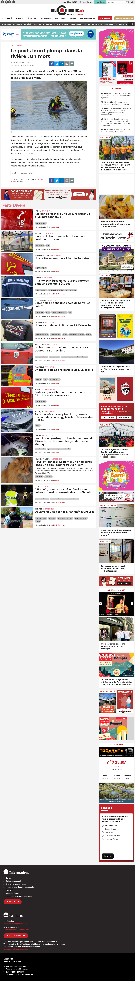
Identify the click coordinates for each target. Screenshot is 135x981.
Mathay (38, 211)
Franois (38, 487)
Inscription (108, 418)
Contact (9, 878)
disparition (48, 476)
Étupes (38, 278)
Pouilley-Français (42, 459)
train (47, 245)
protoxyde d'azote (63, 449)
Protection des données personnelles (20, 887)
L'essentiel (116, 88)
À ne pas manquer (116, 590)
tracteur (84, 357)
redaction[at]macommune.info (15, 924)
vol (70, 312)
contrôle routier (40, 449)
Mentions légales (12, 893)
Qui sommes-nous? (13, 881)
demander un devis (15, 936)
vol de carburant (71, 290)
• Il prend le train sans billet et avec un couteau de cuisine (115, 131)
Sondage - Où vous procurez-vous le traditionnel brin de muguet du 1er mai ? (115, 819)
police (37, 425)
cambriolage (39, 312)
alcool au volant (55, 499)
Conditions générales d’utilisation (19, 896)
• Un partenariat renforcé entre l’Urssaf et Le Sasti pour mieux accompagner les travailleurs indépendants (115, 111)
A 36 (37, 290)
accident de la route (42, 335)
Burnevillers (40, 345)
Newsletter (12, 902)
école (48, 312)
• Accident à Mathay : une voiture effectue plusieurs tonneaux (115, 103)
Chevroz (38, 509)
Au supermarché (111, 826)
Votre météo (116, 745)
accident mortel (26, 173)
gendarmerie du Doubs (56, 290)
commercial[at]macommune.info (16, 930)
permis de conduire (81, 518)
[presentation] (100, 603)
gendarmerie (40, 245)
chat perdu (39, 476)
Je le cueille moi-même (113, 836)
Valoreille (39, 322)
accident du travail (41, 357)
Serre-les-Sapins (42, 300)
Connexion (124, 418)
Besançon (39, 389)
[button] (127, 2)
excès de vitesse (41, 518)
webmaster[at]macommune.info (16, 949)
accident (15, 173)
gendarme (52, 518)
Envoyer (107, 856)
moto (45, 379)
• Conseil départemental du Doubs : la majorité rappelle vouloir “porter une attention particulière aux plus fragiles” (115, 122)
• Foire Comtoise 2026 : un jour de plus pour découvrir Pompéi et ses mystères (115, 95)
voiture (38, 521)
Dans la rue (109, 832)
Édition (70, 14)
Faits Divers (16, 45)
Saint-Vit (38, 233)
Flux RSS (9, 890)
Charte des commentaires (16, 884)
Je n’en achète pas (112, 839)
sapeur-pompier (41, 223)
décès (65, 335)
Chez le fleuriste (110, 829)
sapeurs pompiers (74, 357)
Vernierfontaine (42, 255)
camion (43, 290)
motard (88, 335)
